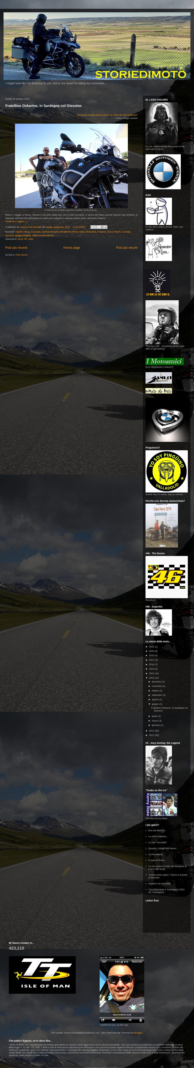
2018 (152, 655)
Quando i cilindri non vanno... (163, 848)
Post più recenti (16, 247)
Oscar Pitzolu (114, 231)
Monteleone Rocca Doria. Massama (78, 231)
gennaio (156, 725)
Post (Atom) (22, 254)
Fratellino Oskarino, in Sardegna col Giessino (43, 106)
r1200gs (126, 231)
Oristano (101, 231)
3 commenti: (79, 227)
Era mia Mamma (156, 830)
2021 (152, 646)
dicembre (157, 681)
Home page (71, 247)
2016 (152, 664)
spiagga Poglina (23, 235)
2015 (152, 669)
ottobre (156, 690)
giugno (155, 704)
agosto (155, 699)
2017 (152, 660)
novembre (157, 686)
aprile (155, 716)
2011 (152, 735)
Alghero (19, 231)
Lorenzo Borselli (50, 231)
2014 (152, 673)
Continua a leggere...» (16, 221)
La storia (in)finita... (158, 836)
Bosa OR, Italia (25, 239)
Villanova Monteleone (43, 235)
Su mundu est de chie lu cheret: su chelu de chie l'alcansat (107, 115)
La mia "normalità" (157, 842)
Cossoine (36, 231)
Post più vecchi (127, 247)
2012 (152, 730)
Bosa (27, 231)
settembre (157, 695)
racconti (9, 235)
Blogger (138, 1032)
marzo (155, 720)
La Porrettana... (156, 854)
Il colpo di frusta (156, 860)
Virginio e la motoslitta (159, 883)
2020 (152, 651)
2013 (152, 677)
